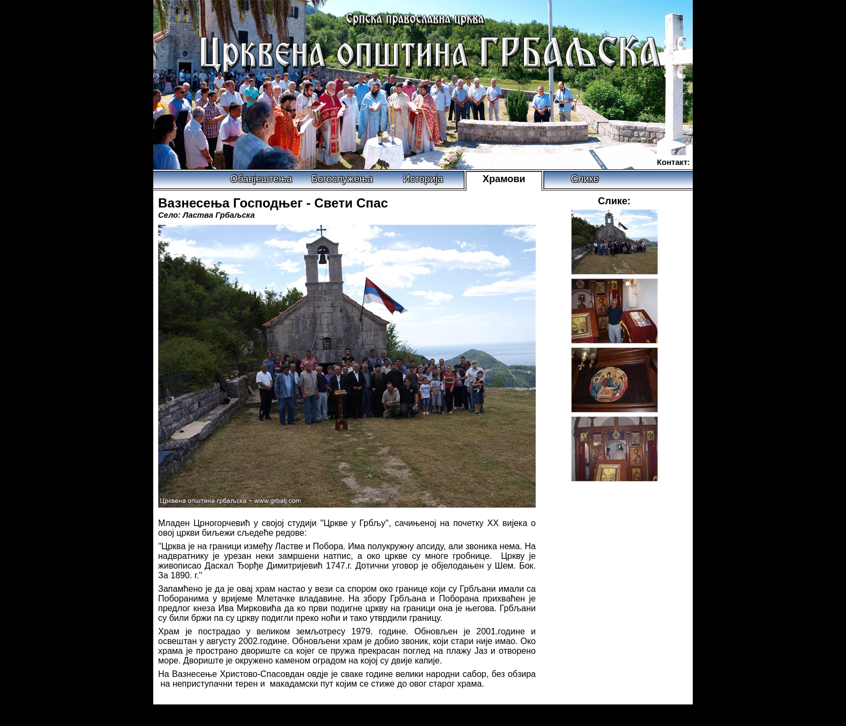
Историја (423, 179)
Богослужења (341, 179)
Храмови (503, 179)
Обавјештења (261, 179)
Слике (585, 179)
